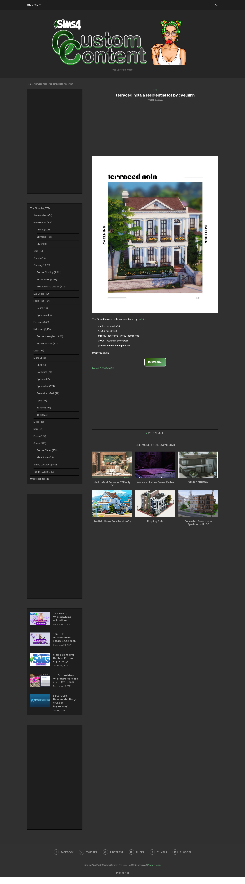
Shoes (40, 443)
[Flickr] (137, 859)
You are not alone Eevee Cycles (155, 482)
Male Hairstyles (48, 343)
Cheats (40, 258)
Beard (42, 308)
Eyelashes (44, 372)
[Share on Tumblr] (162, 433)
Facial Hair (42, 301)
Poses (40, 436)
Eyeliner (43, 379)
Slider (42, 244)
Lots (39, 350)
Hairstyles (43, 329)
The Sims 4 (32, 5)
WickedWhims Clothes (51, 286)
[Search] (216, 5)
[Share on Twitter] (156, 433)
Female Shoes (47, 450)
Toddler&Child (44, 471)
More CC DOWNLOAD (103, 368)
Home (30, 84)
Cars (39, 251)
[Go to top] (122, 880)
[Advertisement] (155, 128)
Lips (42, 400)
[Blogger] (183, 859)
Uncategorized (40, 479)
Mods (39, 422)
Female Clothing (49, 272)
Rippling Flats (155, 521)
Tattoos (44, 407)
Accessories (43, 215)
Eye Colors (42, 293)
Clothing (42, 265)
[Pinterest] (112, 859)
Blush (42, 365)
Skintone (44, 236)
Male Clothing (47, 279)
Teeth (42, 415)
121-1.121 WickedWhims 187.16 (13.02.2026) (65, 638)
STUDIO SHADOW (198, 482)
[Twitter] (87, 859)
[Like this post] (149, 433)
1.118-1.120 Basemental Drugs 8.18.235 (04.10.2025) (65, 708)
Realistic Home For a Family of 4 (112, 521)
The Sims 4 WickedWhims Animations (62, 617)
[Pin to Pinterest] (159, 433)
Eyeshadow (46, 386)
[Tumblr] (159, 859)
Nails (38, 429)
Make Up (41, 358)
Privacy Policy (154, 872)
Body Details (43, 222)
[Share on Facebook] (153, 433)
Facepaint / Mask (48, 393)
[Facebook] (62, 859)
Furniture (41, 322)
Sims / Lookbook (45, 464)
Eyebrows (44, 315)
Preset (43, 229)
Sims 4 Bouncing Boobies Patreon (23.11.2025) (64, 660)
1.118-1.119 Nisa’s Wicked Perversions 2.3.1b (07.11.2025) (65, 683)
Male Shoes (45, 457)
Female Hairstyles (50, 336)
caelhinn (142, 319)
